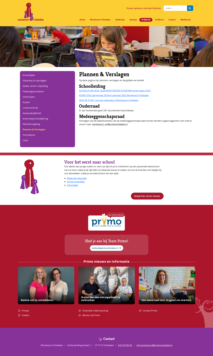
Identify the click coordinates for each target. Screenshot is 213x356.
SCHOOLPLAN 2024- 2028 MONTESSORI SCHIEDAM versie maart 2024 (114, 90)
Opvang (133, 19)
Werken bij (185, 19)
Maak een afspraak (77, 178)
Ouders (25, 315)
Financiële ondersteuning (95, 310)
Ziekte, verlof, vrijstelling (35, 86)
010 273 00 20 (125, 345)
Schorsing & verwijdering (35, 118)
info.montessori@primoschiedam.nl (154, 345)
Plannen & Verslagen (34, 129)
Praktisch (145, 19)
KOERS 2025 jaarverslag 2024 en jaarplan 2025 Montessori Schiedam (114, 95)
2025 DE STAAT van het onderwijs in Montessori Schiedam (108, 100)
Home (82, 19)
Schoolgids (72, 185)
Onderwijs (120, 19)
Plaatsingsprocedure (33, 91)
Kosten (26, 102)
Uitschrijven (29, 97)
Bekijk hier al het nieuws (147, 196)
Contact (172, 19)
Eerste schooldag (75, 181)
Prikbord (159, 19)
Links (25, 140)
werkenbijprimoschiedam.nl (106, 248)
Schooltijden (29, 75)
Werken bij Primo (91, 315)
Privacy (25, 310)
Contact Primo (150, 310)
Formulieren (29, 135)
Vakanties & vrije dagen (35, 80)
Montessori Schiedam (100, 19)
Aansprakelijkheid (32, 113)
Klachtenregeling (31, 124)
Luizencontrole (30, 107)
